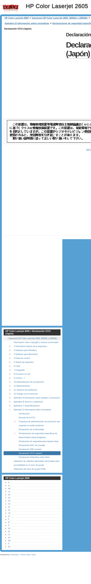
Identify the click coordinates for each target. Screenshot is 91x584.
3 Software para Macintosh (26, 354)
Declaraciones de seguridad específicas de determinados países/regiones (38, 435)
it (8, 519)
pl (9, 531)
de (9, 488)
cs (9, 491)
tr (8, 482)
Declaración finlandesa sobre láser (34, 457)
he (9, 546)
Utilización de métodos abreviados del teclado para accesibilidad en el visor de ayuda (36, 463)
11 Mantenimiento (22, 386)
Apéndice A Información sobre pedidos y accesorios (37, 398)
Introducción (24, 413)
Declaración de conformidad (31, 429)
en (9, 537)
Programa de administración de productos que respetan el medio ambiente (39, 423)
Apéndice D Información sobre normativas (27, 23)
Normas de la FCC (27, 417)
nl (9, 534)
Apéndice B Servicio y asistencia (28, 402)
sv (9, 510)
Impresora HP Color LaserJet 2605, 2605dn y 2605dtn (60, 18)
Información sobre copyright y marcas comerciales (36, 342)
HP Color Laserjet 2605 (11, 8)
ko (9, 494)
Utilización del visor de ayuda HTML (30, 469)
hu (9, 501)
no (9, 504)
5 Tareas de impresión (24, 362)
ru (9, 485)
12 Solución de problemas (25, 390)
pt (9, 507)
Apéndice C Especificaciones (27, 406)
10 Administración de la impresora (29, 382)
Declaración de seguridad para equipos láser (39, 441)
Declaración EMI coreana (30, 449)
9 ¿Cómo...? (19, 378)
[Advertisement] (45, 74)
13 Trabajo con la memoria (25, 394)
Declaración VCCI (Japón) (30, 453)
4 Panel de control (22, 358)
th (9, 522)
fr (8, 525)
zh (9, 528)
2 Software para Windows (25, 350)
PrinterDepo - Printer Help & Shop (23, 555)
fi (8, 543)
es (9, 498)
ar (9, 516)
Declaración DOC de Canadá (32, 445)
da (9, 540)
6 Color (17, 366)
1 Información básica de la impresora (30, 346)
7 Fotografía (19, 370)
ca (9, 513)
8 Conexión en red (22, 374)
